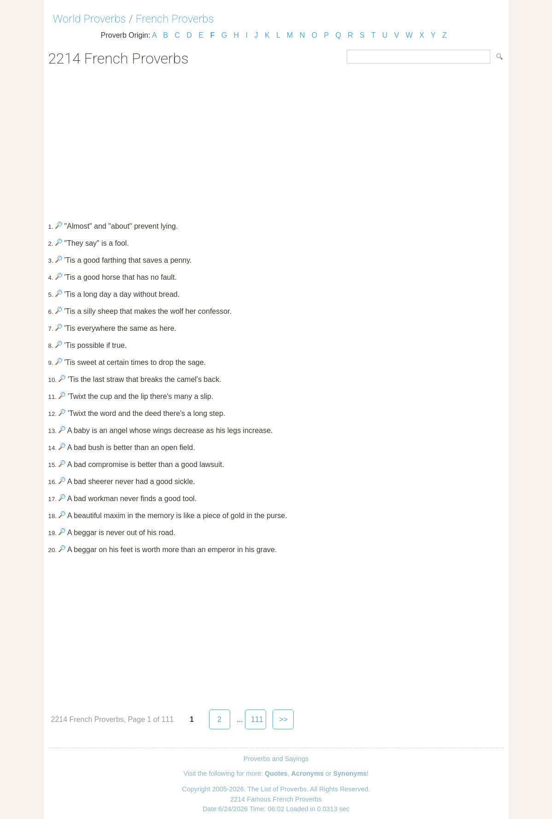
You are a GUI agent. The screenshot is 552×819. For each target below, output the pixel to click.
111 (257, 719)
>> (283, 719)
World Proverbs (89, 18)
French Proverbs (175, 18)
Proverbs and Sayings (276, 758)
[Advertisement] (276, 140)
